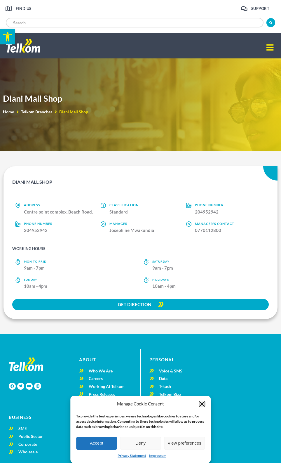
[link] (7, 36)
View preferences (184, 443)
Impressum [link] (157, 455)
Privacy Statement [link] (132, 455)
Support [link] (260, 8)
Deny (140, 443)
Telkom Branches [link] (36, 111)
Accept (96, 443)
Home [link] (8, 111)
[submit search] (270, 22)
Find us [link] (24, 8)
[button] (202, 404)
